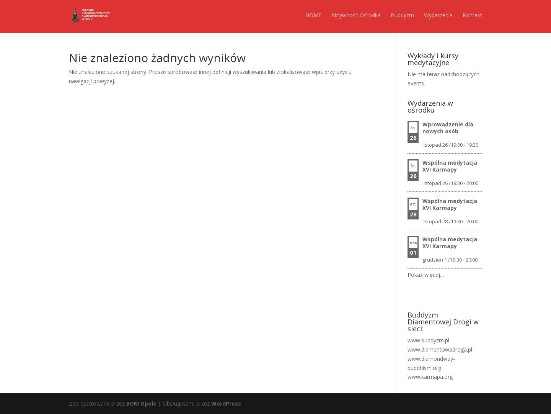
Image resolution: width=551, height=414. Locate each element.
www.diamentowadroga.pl (440, 349)
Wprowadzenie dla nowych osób (447, 128)
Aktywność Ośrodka (356, 15)
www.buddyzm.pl (428, 340)
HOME (313, 15)
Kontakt (472, 15)
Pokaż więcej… (426, 274)
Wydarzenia (438, 15)
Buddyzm (402, 15)
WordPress (226, 403)
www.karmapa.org (430, 376)
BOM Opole (141, 403)
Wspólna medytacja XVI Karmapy (449, 166)
